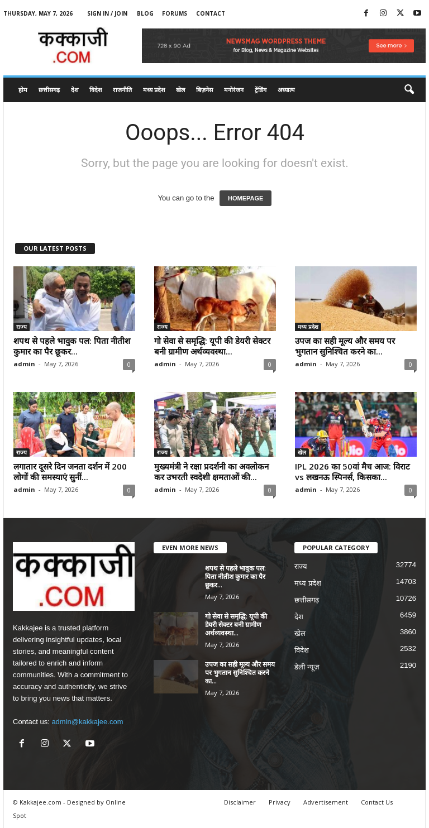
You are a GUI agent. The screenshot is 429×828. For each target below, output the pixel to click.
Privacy (279, 802)
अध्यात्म (286, 89)
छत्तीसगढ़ (49, 89)
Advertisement (325, 802)
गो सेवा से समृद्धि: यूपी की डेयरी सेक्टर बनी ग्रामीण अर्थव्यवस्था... (212, 346)
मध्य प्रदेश (154, 89)
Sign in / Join (107, 13)
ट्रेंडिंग (260, 89)
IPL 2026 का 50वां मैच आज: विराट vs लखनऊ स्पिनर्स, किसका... (352, 471)
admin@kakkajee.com (87, 721)
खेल (180, 89)
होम (22, 89)
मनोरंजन (234, 89)
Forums (174, 13)
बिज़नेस (204, 89)
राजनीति (122, 89)
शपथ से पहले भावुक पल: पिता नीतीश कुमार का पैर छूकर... (71, 346)
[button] (409, 90)
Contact (210, 13)
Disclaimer (240, 802)
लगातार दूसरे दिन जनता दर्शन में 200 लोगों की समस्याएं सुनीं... (70, 471)
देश (74, 89)
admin (24, 364)
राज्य (21, 327)
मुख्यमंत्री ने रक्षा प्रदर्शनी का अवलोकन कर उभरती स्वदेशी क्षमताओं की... (211, 471)
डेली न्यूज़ (307, 667)
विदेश (95, 89)
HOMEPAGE (245, 198)
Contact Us (377, 802)
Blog (145, 13)
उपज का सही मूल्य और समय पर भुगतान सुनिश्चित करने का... (345, 346)
